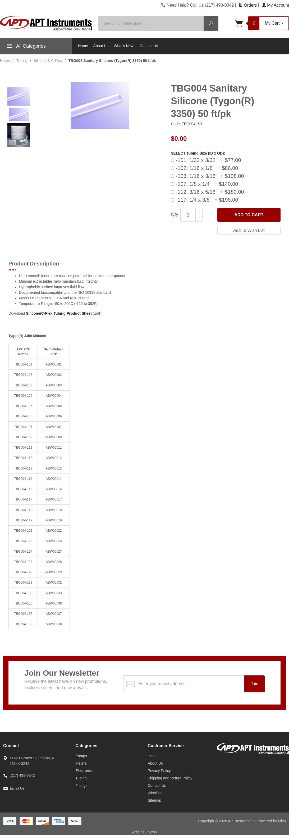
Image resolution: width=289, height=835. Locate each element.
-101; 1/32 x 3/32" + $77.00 (206, 160)
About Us (101, 46)
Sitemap (154, 800)
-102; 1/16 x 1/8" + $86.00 (204, 168)
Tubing (80, 778)
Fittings (81, 785)
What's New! (124, 46)
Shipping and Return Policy (170, 778)
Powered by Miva (272, 821)
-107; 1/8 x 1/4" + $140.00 (204, 184)
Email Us (17, 788)
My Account (275, 5)
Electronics (84, 771)
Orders (248, 5)
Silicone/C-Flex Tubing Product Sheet (59, 313)
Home (83, 46)
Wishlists (155, 793)
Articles (138, 832)
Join (254, 683)
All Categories (25, 47)
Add (248, 215)
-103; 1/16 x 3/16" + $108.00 (207, 176)
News (152, 832)
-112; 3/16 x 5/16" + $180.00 (207, 192)
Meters (81, 763)
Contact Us (149, 46)
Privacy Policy (159, 771)
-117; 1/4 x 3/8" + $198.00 (204, 200)
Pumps (81, 756)
